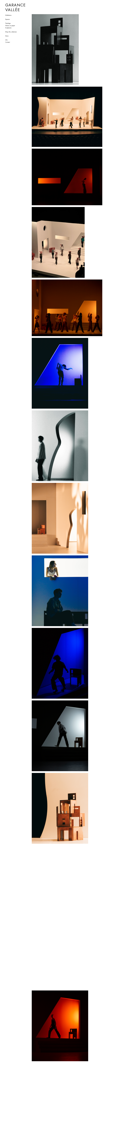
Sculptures (8, 28)
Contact (7, 42)
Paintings (8, 23)
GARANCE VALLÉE (15, 7)
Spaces (7, 19)
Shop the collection (11, 32)
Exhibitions (8, 15)
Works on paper (10, 26)
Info (6, 40)
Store (6, 36)
